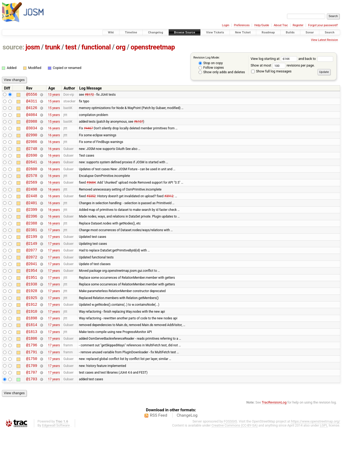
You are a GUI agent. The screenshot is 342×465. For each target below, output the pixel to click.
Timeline (131, 32)
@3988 (31, 125)
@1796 (31, 375)
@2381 (31, 246)
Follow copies (211, 67)
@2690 (31, 163)
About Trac (281, 25)
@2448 (31, 208)
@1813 (31, 360)
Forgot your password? (323, 25)
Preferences (242, 25)
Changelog (155, 32)
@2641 (31, 170)
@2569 (31, 193)
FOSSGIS (230, 456)
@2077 (31, 269)
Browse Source (184, 32)
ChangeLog (187, 449)
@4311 (31, 102)
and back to (315, 59)
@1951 (31, 299)
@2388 (31, 239)
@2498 (31, 201)
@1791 (31, 383)
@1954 (31, 291)
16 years (54, 133)
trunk (52, 47)
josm (32, 47)
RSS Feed (158, 449)
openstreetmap (153, 47)
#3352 (91, 209)
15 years (54, 102)
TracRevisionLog (274, 437)
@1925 (31, 322)
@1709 (31, 398)
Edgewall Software (56, 460)
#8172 (89, 95)
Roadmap (268, 32)
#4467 (88, 133)
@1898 (31, 345)
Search (330, 32)
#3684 (91, 193)
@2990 (31, 140)
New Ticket (243, 32)
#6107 (138, 125)
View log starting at (274, 59)
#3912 (168, 209)
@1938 (31, 307)
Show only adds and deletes (222, 72)
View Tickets (215, 32)
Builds (290, 32)
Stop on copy (211, 63)
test (70, 47)
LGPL (324, 460)
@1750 (31, 390)
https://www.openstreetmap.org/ (315, 456)
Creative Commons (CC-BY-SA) (235, 460)
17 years (54, 247)
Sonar (310, 32)
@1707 (31, 405)
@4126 (31, 110)
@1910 (31, 337)
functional (96, 47)
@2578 (31, 185)
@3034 (31, 132)
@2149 (31, 261)
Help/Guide (261, 25)
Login (225, 25)
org (121, 47)
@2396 (31, 231)
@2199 (31, 254)
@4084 (31, 117)
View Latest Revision (324, 40)
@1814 (31, 352)
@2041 (31, 284)
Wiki (111, 32)
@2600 (31, 178)
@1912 (31, 329)
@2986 (31, 147)
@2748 (31, 155)
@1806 (31, 367)
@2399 (31, 223)
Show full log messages (271, 71)
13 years (54, 95)
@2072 (31, 277)
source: (13, 47)
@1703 (31, 413)
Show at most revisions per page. (283, 65)
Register (298, 25)
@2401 (31, 216)
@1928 (31, 314)
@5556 (31, 95)
